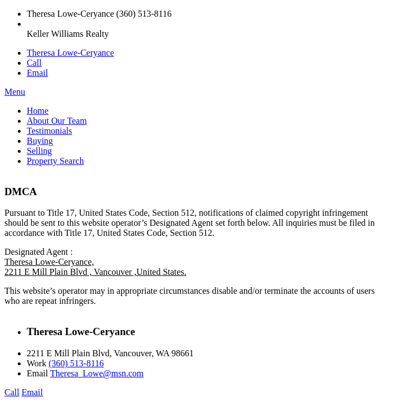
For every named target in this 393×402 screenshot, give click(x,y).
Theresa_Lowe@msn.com (97, 373)
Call (34, 62)
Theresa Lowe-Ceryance (70, 52)
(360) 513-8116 (76, 363)
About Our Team (57, 120)
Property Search (55, 161)
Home (37, 110)
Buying (40, 141)
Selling (39, 151)
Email (37, 73)
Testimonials (49, 130)
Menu (14, 91)
